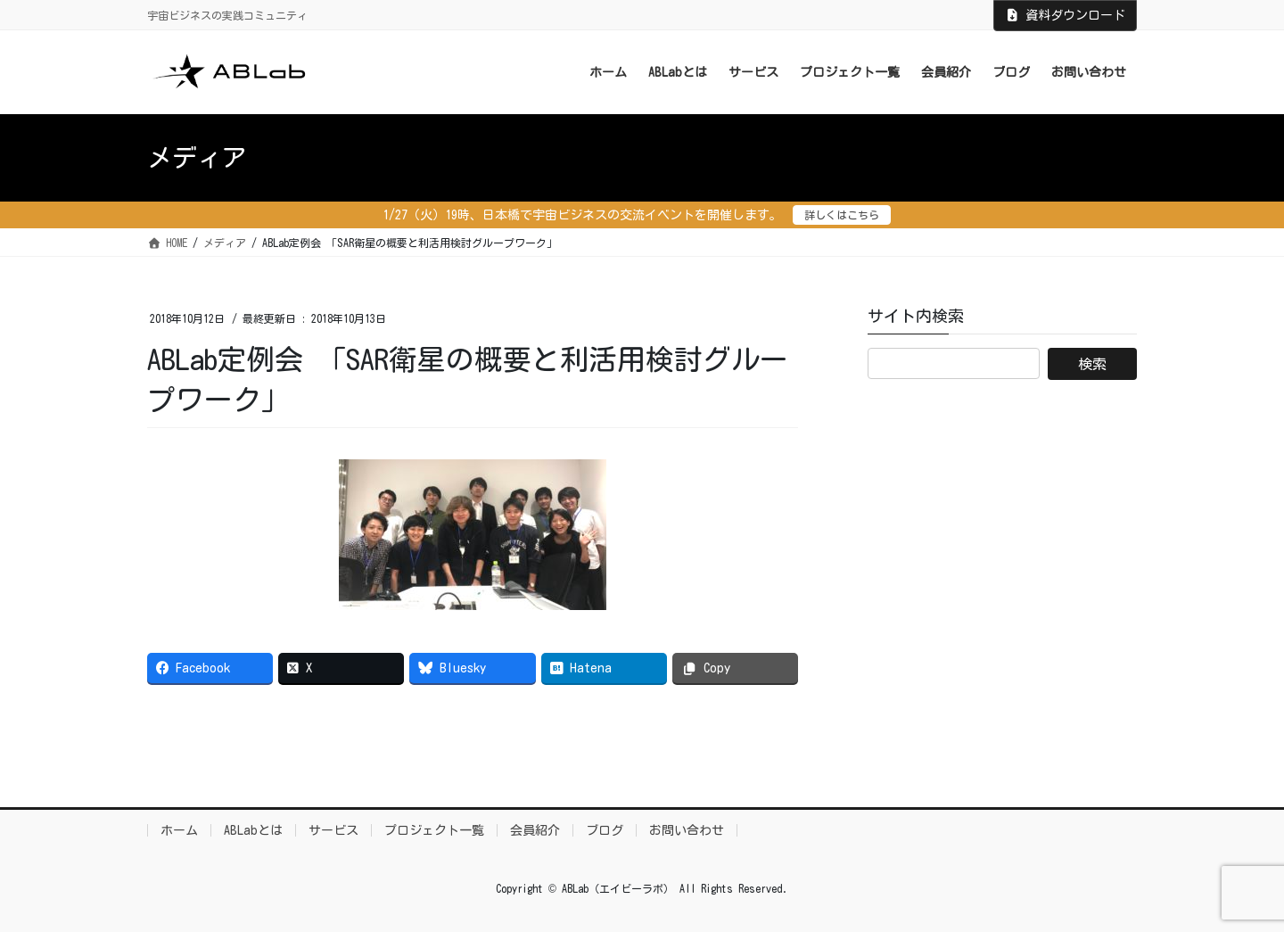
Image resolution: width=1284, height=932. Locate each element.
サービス (333, 830)
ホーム (179, 830)
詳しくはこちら (841, 215)
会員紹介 (535, 830)
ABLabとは (253, 830)
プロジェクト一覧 (434, 830)
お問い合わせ (686, 830)
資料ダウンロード (1065, 15)
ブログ (604, 830)
